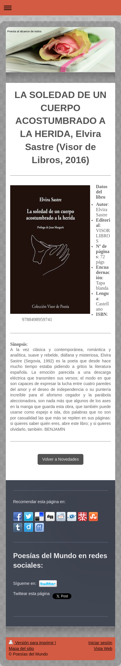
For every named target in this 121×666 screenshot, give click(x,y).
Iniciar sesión (100, 642)
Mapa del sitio (21, 648)
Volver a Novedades (60, 459)
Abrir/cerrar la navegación (60, 7)
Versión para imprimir (32, 642)
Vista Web (103, 648)
